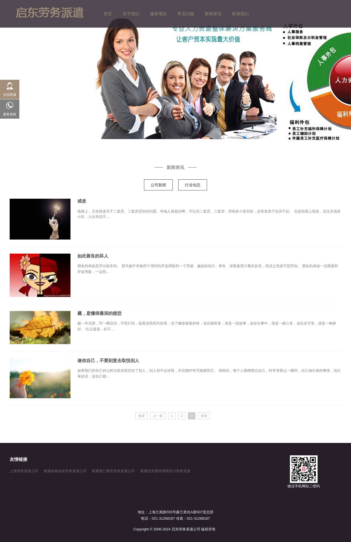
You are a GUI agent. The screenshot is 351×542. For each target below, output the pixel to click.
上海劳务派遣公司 (24, 471)
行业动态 (192, 185)
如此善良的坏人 (92, 256)
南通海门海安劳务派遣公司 (113, 471)
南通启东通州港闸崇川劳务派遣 (165, 471)
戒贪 (81, 201)
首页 (141, 416)
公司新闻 (158, 185)
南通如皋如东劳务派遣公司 (65, 471)
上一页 (158, 416)
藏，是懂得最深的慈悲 (99, 313)
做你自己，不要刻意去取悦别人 (108, 360)
